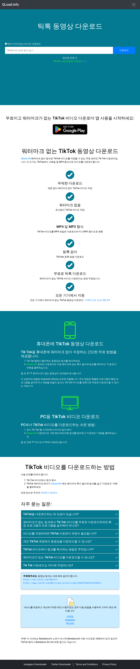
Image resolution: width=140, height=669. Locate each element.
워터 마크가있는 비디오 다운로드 (24, 44)
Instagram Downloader (35, 664)
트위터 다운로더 (49, 492)
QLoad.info (10, 5)
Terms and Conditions (87, 664)
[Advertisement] (70, 85)
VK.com (70, 623)
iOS (104, 300)
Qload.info (26, 158)
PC (108, 300)
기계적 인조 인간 (93, 300)
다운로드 (124, 50)
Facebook (70, 620)
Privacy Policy (109, 664)
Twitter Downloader (61, 664)
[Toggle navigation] (134, 5)
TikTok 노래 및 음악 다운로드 (70, 61)
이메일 (70, 616)
